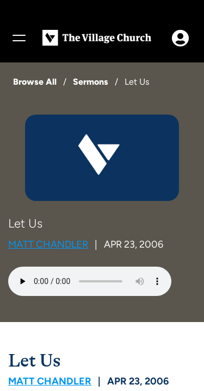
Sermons (90, 82)
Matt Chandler (48, 244)
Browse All (35, 82)
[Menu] (18, 38)
